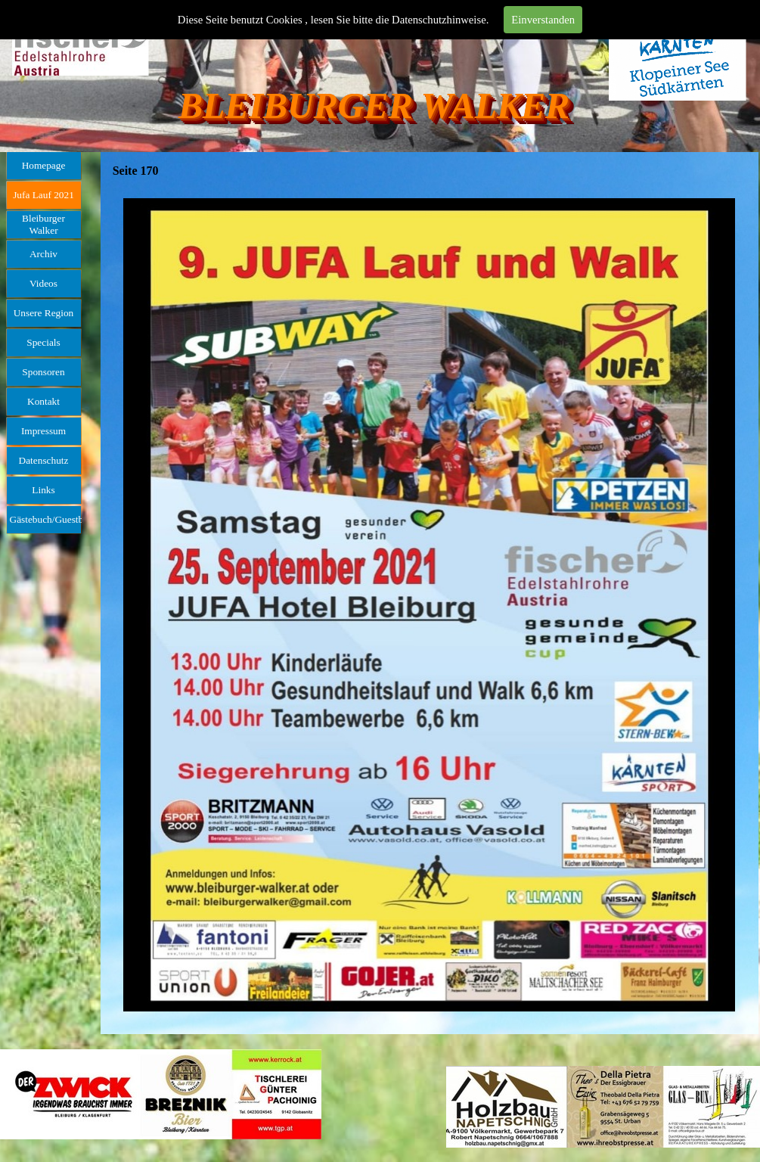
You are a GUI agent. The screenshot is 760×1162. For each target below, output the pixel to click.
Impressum (43, 431)
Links (43, 490)
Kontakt (43, 401)
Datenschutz (44, 460)
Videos (43, 283)
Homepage (44, 165)
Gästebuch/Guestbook (54, 519)
